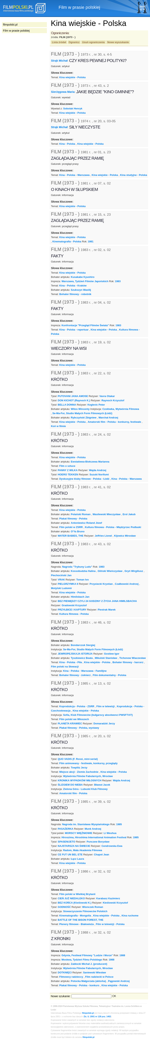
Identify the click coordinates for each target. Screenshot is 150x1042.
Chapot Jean (101, 854)
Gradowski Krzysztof (74, 605)
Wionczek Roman (92, 907)
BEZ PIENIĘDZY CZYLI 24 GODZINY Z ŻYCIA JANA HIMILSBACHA (97, 601)
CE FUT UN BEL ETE (70, 854)
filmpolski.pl (88, 1013)
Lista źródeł (59, 42)
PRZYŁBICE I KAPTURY (72, 609)
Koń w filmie (58, 426)
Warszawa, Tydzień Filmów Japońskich (85, 281)
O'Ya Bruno (78, 531)
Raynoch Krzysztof (112, 400)
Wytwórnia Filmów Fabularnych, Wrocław (88, 776)
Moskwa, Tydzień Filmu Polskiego (82, 959)
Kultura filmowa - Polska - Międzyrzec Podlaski (113, 527)
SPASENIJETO (66, 841)
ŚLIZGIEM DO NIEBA (70, 784)
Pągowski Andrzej (118, 981)
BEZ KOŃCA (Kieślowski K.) (74, 902)
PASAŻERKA (65, 828)
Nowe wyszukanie (118, 42)
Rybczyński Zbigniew (83, 417)
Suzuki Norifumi (99, 474)
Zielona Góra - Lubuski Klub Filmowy (85, 789)
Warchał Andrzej (108, 417)
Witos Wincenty (80, 409)
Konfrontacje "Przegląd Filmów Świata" (85, 325)
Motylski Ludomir (61, 588)
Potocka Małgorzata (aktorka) (88, 981)
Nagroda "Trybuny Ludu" (77, 566)
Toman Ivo (82, 579)
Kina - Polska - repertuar (73, 329)
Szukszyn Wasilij (81, 289)
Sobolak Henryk (72, 108)
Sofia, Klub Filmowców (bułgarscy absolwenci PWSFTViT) (98, 714)
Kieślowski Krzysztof (115, 902)
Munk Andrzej (93, 828)
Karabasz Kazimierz (108, 898)
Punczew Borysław (98, 841)
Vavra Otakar (107, 396)
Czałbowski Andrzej (126, 583)
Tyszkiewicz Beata (82, 658)
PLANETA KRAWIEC (70, 723)
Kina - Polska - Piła (70, 662)
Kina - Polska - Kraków (73, 285)
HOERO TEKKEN (68, 474)
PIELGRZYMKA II (68, 583)
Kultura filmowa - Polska (73, 613)
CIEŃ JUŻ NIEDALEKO (71, 898)
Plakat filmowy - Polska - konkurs (79, 985)
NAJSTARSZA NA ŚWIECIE (74, 845)
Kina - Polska (67, 143)
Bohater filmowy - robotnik (75, 294)
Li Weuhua (110, 833)
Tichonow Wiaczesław (132, 658)
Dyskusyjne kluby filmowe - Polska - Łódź (84, 478)
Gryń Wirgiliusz (133, 571)
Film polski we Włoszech (74, 719)
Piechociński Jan (61, 575)
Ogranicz (74, 42)
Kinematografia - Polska (66, 241)
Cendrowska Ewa (112, 845)
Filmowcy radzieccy (71, 976)
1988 (122, 955)
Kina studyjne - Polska (133, 175)
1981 (91, 241)
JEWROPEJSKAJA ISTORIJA (75, 653)
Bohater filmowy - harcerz (127, 662)
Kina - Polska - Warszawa (74, 175)
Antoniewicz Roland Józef (86, 522)
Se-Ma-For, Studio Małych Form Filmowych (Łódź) (82, 413)
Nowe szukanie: (61, 996)
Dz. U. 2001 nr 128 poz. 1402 (97, 1016)
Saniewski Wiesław (94, 972)
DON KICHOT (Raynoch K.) (74, 400)
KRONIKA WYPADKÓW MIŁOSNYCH (80, 780)
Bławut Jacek (102, 784)
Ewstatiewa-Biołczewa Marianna (90, 461)
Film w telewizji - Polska (110, 924)
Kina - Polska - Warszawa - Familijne (85, 670)
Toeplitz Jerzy (79, 767)
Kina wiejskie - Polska (72, 77)
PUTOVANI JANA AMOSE (73, 396)
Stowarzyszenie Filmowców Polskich (85, 911)
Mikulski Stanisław (106, 658)
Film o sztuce (67, 465)
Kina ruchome (129, 915)
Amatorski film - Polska (73, 793)
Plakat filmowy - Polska (73, 518)
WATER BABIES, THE (70, 535)
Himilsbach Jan (80, 596)
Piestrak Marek (106, 609)
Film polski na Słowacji (65, 666)
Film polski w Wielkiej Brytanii (77, 894)
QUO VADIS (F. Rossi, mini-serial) (78, 759)
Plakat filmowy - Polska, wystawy (79, 727)
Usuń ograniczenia (93, 42)
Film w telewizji (105, 706)
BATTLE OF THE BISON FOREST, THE (81, 919)
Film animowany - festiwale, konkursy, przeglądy (88, 763)
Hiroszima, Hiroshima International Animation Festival (94, 837)
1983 (118, 281)
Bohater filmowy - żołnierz (75, 675)
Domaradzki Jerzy (104, 723)
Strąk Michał (59, 60)
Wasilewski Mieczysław (107, 514)
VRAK (61, 579)
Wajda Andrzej (97, 470)
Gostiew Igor (111, 653)
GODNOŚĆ (64, 907)
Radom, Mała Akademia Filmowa (82, 850)
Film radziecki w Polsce (99, 976)
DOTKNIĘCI (65, 972)
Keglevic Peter (96, 404)
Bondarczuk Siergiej (83, 645)
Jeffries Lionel (103, 535)
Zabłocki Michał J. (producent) (89, 963)
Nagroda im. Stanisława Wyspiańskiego (86, 824)
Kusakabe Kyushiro (83, 277)
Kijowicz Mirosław (125, 535)
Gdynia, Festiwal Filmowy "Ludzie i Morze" (87, 955)
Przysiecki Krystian (101, 583)
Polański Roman (81, 514)
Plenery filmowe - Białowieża (76, 924)
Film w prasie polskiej (16, 30)
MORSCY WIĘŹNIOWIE (78, 833)
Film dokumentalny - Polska (109, 675)
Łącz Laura (77, 858)
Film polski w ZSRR (71, 527)
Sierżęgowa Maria (63, 91)
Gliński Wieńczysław (110, 571)
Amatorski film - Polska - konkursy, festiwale (114, 421)
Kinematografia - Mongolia (75, 915)
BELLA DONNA (67, 404)
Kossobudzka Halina (83, 571)
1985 (119, 824)
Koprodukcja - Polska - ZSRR (76, 706)
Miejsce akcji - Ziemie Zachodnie (78, 771)
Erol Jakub (129, 514)
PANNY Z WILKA (68, 470)
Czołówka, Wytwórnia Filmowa (120, 409)
